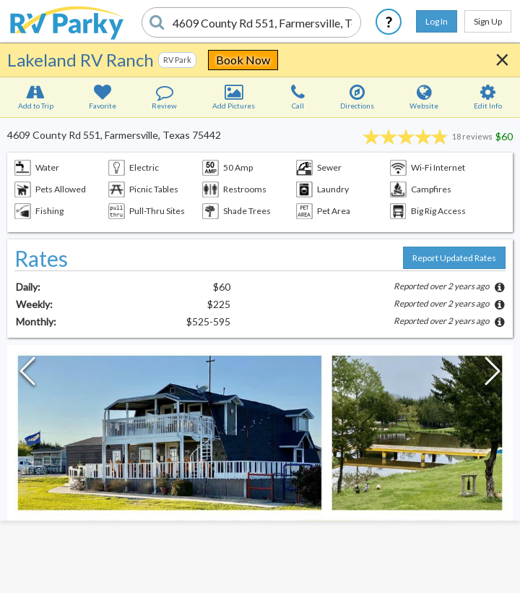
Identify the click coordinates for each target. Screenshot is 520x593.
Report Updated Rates (454, 257)
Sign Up (488, 21)
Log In (436, 21)
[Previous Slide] (27, 374)
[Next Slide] (492, 374)
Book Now (243, 60)
